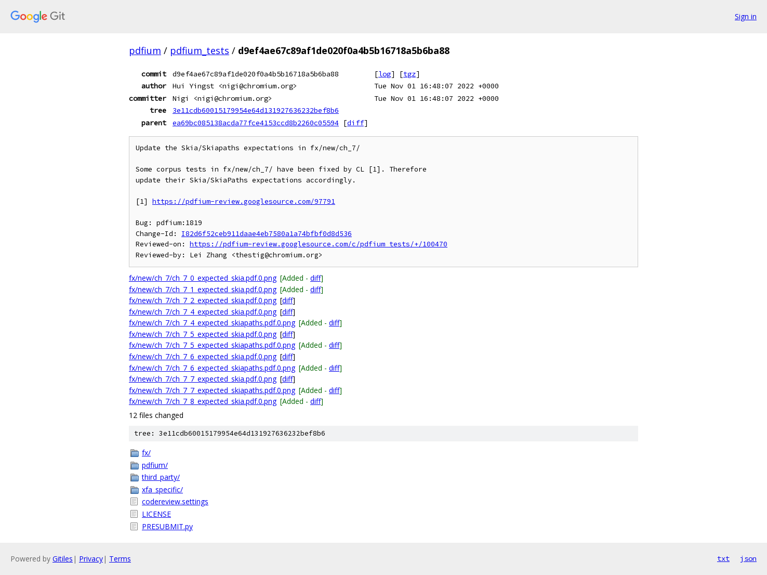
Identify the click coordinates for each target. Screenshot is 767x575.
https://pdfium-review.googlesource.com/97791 (243, 201)
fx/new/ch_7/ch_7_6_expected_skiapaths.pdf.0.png (212, 368)
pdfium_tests (199, 50)
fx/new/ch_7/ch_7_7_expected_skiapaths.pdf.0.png (212, 390)
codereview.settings (175, 501)
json (748, 558)
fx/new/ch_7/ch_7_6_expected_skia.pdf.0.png (202, 356)
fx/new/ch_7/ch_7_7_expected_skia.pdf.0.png (202, 379)
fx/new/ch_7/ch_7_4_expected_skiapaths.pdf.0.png (212, 323)
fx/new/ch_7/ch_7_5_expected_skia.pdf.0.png (202, 334)
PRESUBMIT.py (167, 526)
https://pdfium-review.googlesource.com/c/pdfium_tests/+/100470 (318, 244)
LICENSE (156, 514)
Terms (120, 559)
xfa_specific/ (162, 489)
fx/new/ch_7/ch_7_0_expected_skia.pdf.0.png (202, 278)
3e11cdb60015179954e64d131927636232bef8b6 (256, 110)
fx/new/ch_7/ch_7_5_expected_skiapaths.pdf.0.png (212, 345)
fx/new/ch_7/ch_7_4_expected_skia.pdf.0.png (202, 312)
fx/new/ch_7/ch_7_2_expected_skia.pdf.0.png (202, 300)
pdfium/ (155, 465)
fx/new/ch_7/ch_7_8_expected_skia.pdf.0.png (202, 401)
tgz (409, 74)
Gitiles (62, 559)
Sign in (746, 16)
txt (723, 558)
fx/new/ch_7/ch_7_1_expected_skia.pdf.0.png (202, 289)
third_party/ (161, 477)
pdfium (145, 50)
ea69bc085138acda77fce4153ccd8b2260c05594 (256, 122)
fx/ (146, 453)
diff (355, 122)
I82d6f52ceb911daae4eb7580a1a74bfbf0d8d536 (266, 233)
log (384, 74)
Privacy (91, 559)
